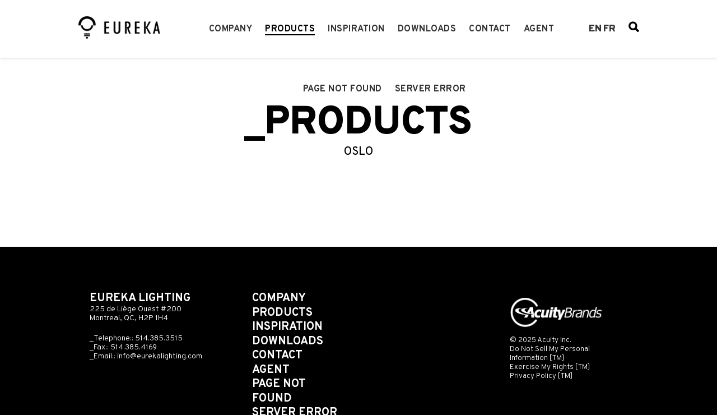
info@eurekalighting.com (159, 356)
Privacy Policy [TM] (541, 376)
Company (231, 29)
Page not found (342, 89)
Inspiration (356, 29)
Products (290, 29)
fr (609, 29)
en (595, 29)
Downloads (427, 29)
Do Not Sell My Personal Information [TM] (550, 353)
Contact (490, 29)
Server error (430, 89)
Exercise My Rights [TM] (550, 367)
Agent (539, 29)
